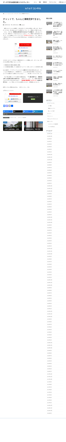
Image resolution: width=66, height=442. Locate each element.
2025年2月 (49, 149)
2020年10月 (49, 285)
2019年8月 (49, 321)
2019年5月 (49, 329)
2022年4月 (49, 238)
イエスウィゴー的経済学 (22, 117)
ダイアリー (49, 113)
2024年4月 (49, 175)
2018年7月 (49, 355)
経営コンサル (50, 121)
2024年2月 (49, 180)
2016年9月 (49, 413)
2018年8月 (49, 353)
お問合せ (37, 419)
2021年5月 (49, 266)
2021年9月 (49, 256)
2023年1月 (49, 214)
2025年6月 (49, 138)
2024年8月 (49, 165)
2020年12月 (49, 280)
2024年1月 (49, 183)
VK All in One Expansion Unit (41, 424)
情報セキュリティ (51, 108)
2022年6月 (49, 232)
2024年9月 (49, 162)
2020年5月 (49, 298)
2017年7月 (49, 387)
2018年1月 (49, 371)
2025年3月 (49, 146)
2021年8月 (49, 259)
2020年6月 (49, 295)
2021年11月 (49, 251)
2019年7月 (49, 324)
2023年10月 (49, 191)
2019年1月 (49, 340)
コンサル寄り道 (51, 126)
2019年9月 (49, 319)
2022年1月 (49, 246)
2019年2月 (49, 337)
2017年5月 (49, 392)
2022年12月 (49, 217)
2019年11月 (49, 313)
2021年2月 (49, 274)
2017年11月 (49, 376)
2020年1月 (49, 308)
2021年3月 (49, 272)
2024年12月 (49, 154)
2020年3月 (49, 303)
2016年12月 (49, 405)
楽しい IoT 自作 (51, 111)
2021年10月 (49, 253)
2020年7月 (49, 293)
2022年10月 (49, 222)
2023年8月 (49, 196)
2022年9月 (49, 225)
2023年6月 (49, 201)
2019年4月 (49, 332)
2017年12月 (49, 374)
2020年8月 (49, 290)
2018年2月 (49, 368)
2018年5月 (49, 360)
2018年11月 (49, 345)
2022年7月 (49, 230)
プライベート (50, 116)
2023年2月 (49, 212)
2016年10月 (49, 410)
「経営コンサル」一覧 (23, 87)
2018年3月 (49, 366)
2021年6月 (49, 264)
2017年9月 (49, 381)
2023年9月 (49, 193)
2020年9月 (49, 287)
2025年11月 (49, 133)
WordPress (26, 424)
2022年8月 (49, 227)
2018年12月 (49, 342)
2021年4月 (49, 269)
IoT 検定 (50, 105)
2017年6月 (49, 389)
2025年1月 (49, 151)
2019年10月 (49, 316)
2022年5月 (49, 235)
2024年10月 (49, 159)
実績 (10, 419)
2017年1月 (49, 402)
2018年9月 (49, 350)
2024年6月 (49, 170)
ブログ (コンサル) (22, 419)
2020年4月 (49, 300)
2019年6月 (49, 326)
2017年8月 (49, 384)
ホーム (5, 419)
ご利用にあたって (30, 419)
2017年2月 (49, 400)
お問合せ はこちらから (8, 90)
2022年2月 (49, 243)
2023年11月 (49, 188)
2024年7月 (49, 167)
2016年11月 (49, 408)
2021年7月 (49, 261)
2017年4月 (49, 394)
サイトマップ (44, 419)
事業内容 (14, 419)
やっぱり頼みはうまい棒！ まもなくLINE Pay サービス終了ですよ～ (58, 64)
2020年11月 (49, 282)
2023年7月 (49, 198)
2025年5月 (49, 141)
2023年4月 (49, 206)
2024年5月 (49, 172)
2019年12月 (49, 311)
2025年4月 (49, 144)
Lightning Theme (33, 424)
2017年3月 (49, 397)
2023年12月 (49, 185)
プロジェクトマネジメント (52, 118)
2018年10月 (49, 347)
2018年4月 (49, 363)
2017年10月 (49, 379)
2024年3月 (49, 178)
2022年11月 (49, 219)
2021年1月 (49, 277)
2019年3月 (49, 334)
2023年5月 (49, 204)
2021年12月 (49, 248)
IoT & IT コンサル (13, 117)
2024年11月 (49, 157)
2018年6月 (49, 358)
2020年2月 (49, 306)
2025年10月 (49, 136)
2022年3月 (49, 240)
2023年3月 (49, 209)
